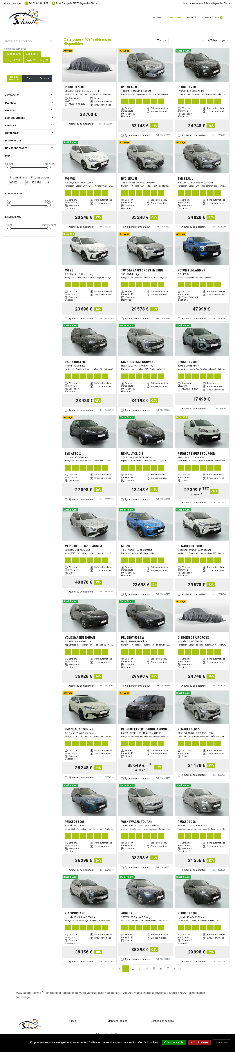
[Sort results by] (186, 40)
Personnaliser (221, 1042)
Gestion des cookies (162, 1020)
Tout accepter (174, 1042)
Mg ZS (44, 60)
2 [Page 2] (133, 968)
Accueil (157, 17)
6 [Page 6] (161, 968)
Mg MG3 (31, 60)
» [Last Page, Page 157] (181, 968)
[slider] (9, 167)
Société (191, 17)
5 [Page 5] (154, 968)
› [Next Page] (174, 968)
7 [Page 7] (168, 968)
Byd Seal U (32, 53)
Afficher (212, 40)
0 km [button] (29, 78)
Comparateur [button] (212, 17)
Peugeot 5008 (13, 53)
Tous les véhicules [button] (14, 78)
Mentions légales (117, 1020)
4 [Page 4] (147, 968)
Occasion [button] (45, 78)
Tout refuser (199, 1042)
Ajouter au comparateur (80, 123)
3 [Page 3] (140, 968)
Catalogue (174, 17)
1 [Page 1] (126, 968)
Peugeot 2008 (13, 60)
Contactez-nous (12, 3)
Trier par (162, 40)
